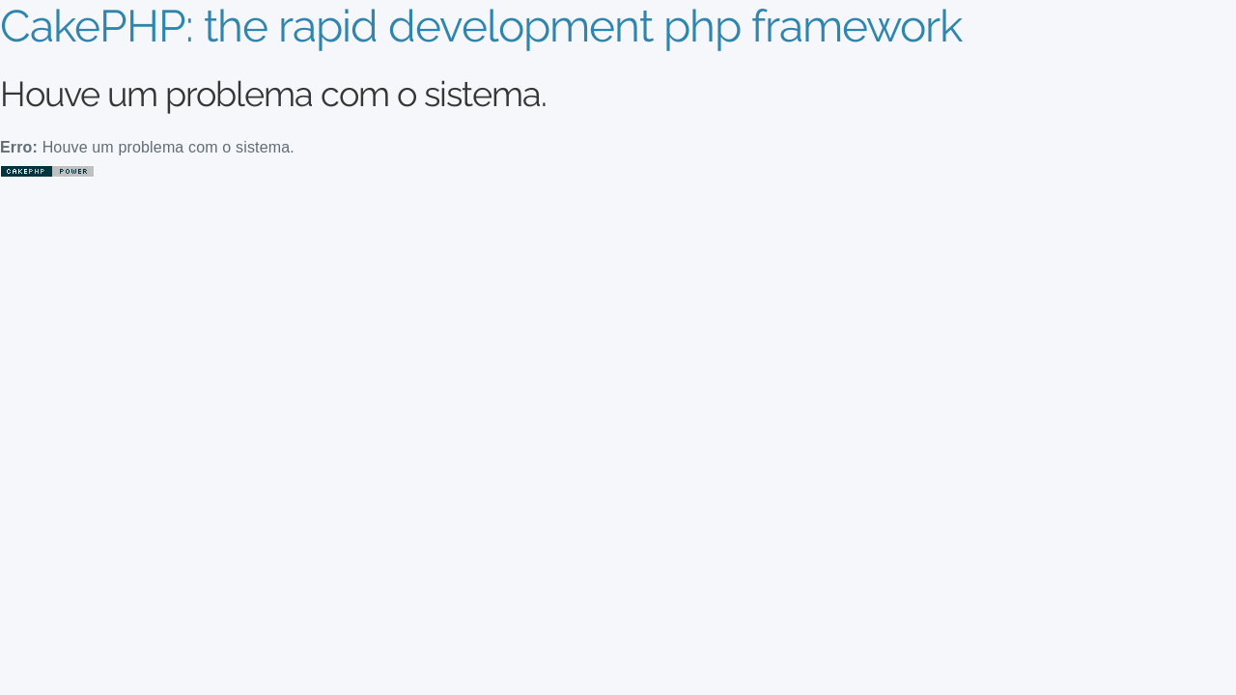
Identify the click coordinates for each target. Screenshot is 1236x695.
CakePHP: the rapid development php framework (481, 26)
